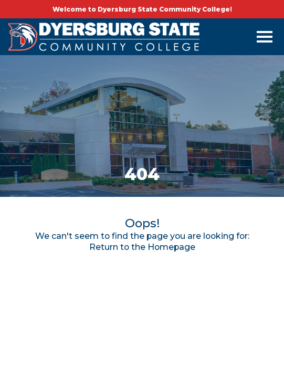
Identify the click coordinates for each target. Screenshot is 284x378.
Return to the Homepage (142, 247)
